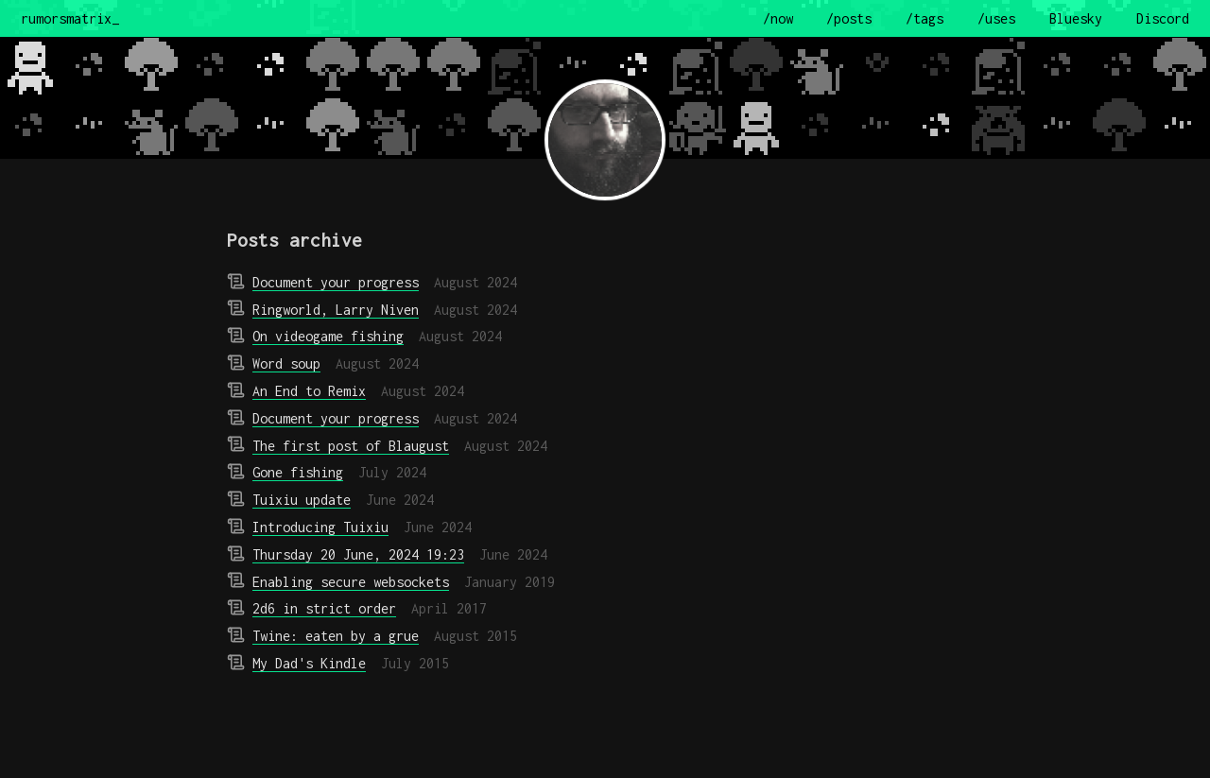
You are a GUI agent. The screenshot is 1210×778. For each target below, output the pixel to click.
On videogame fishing (328, 336)
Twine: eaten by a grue (335, 636)
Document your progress (335, 282)
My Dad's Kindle (309, 663)
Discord (1162, 18)
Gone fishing (297, 472)
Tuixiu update (301, 500)
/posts (849, 18)
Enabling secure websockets (350, 582)
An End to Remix (309, 391)
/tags (924, 18)
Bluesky (1075, 18)
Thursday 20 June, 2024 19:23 (358, 554)
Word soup (286, 363)
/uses (996, 18)
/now (778, 18)
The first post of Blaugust (350, 446)
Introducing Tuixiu (320, 527)
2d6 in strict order (324, 608)
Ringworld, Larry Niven (335, 310)
